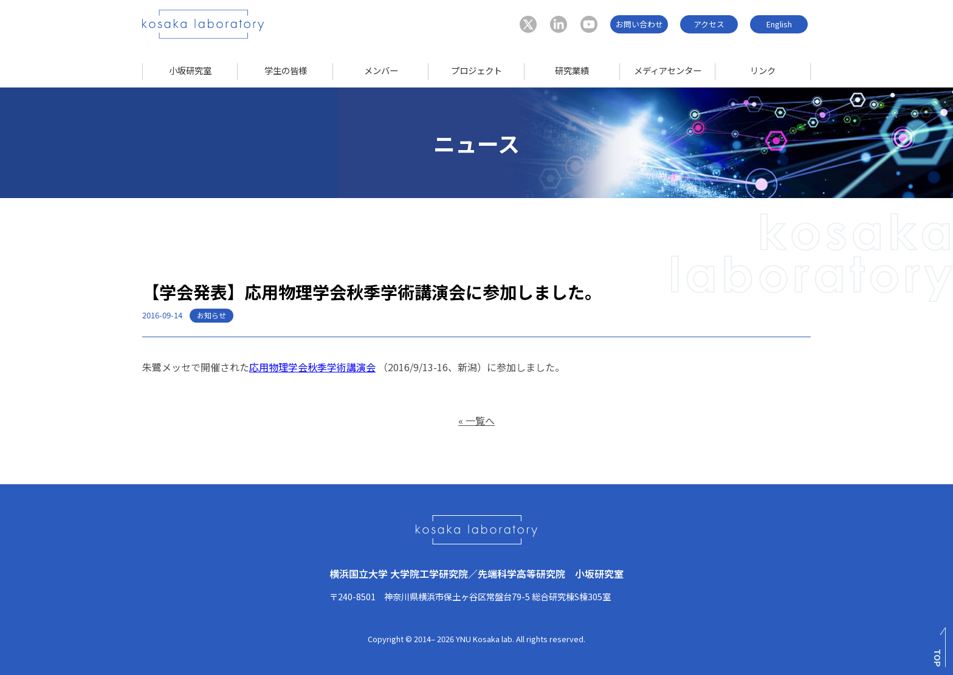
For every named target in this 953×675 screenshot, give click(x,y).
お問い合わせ (639, 24)
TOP (938, 658)
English (779, 24)
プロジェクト (476, 70)
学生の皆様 (285, 70)
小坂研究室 (190, 70)
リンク (763, 70)
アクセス (708, 24)
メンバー (381, 70)
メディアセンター (667, 70)
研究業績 (572, 70)
